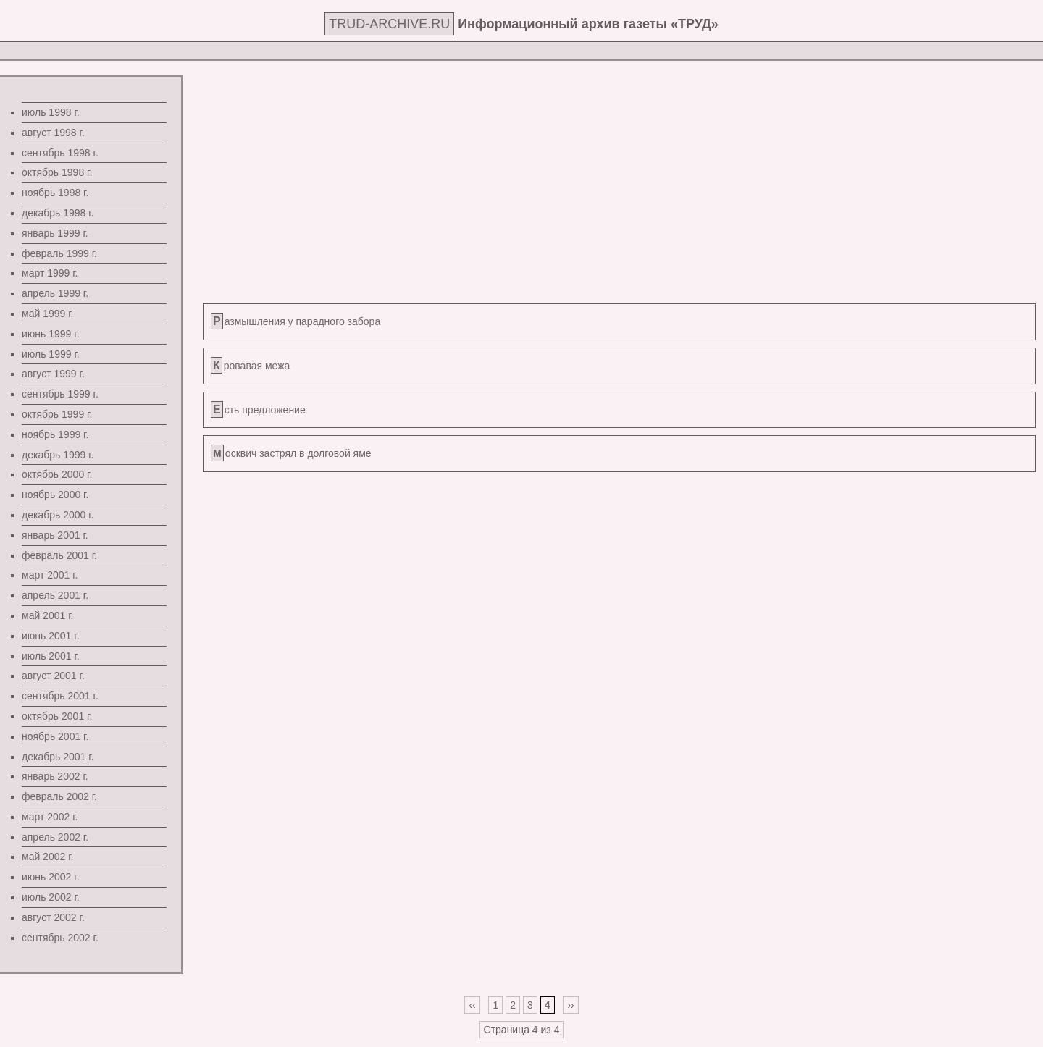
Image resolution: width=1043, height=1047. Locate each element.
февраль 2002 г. (59, 796)
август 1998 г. (53, 132)
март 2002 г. (50, 817)
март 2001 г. (50, 575)
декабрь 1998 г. (57, 213)
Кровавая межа (251, 365)
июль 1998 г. (51, 112)
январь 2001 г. (55, 535)
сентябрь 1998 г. (60, 153)
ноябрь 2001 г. (55, 736)
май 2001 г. (47, 615)
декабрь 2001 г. (57, 756)
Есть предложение (259, 410)
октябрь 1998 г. (57, 172)
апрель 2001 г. (55, 595)
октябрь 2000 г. (57, 474)
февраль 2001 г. (59, 555)
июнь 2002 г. (51, 877)
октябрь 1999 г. (57, 414)
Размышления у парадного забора (296, 321)
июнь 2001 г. (51, 636)
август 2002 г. (53, 917)
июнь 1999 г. (51, 334)
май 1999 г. (47, 313)
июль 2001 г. (51, 656)
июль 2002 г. (51, 897)
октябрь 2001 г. (57, 716)
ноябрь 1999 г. (55, 434)
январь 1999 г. (55, 233)
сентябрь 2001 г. (60, 696)
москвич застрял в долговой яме (292, 453)
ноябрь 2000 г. (55, 494)
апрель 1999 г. (55, 293)
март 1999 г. (50, 273)
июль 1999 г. (51, 354)
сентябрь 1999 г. (60, 394)
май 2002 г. (47, 856)
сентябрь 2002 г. (60, 937)
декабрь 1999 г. (57, 455)
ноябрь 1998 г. (55, 192)
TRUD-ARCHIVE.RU (389, 24)
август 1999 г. (53, 373)
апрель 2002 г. (55, 837)
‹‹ (472, 1005)
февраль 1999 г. (59, 253)
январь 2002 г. (55, 776)
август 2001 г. (53, 675)
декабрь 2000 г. (57, 515)
